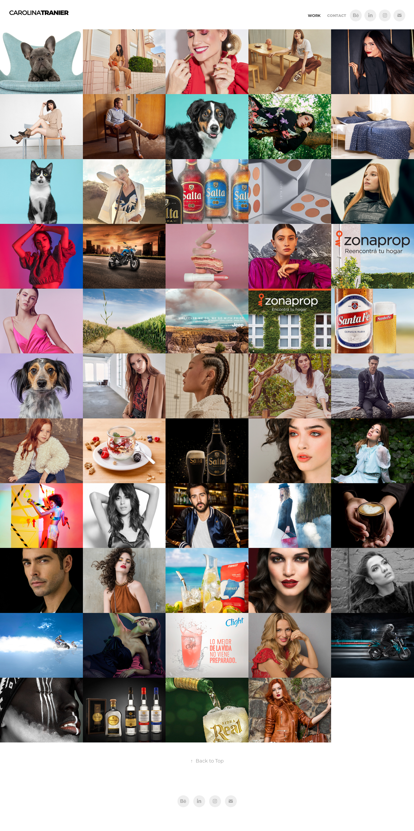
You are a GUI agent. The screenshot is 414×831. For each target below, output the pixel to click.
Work (314, 15)
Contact (336, 15)
